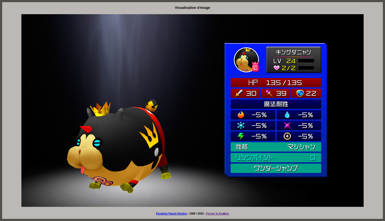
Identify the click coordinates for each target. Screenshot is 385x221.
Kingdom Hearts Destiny (171, 213)
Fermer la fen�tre (217, 213)
